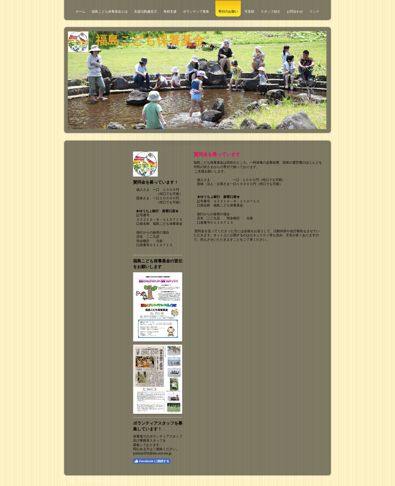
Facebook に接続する (151, 461)
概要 (72, 480)
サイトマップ (118, 480)
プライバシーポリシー (92, 480)
